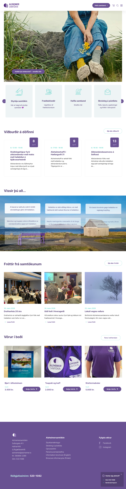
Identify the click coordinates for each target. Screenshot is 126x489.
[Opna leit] (117, 5)
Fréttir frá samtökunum (23, 266)
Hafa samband (101, 5)
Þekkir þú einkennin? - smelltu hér (28, 72)
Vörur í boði (13, 338)
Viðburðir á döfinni (19, 133)
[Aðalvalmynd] (121, 5)
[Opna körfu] (113, 5)
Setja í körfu (31, 394)
